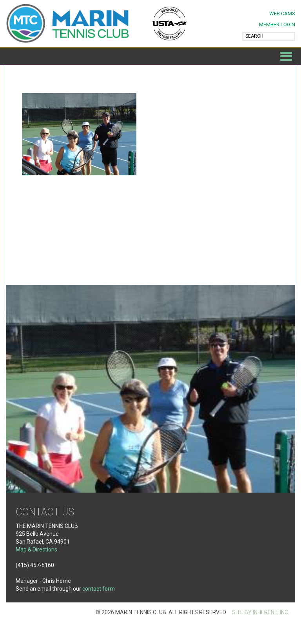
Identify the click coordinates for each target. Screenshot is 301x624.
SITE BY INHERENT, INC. (260, 612)
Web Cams (282, 13)
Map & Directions (36, 549)
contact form (98, 589)
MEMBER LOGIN (277, 24)
